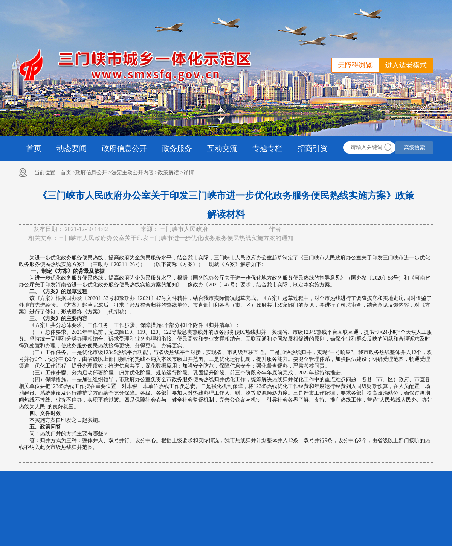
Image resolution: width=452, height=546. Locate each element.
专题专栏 (267, 148)
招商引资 (313, 148)
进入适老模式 (406, 65)
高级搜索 (414, 148)
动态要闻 (71, 148)
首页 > (68, 172)
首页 (33, 148)
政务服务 (177, 148)
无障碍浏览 (355, 65)
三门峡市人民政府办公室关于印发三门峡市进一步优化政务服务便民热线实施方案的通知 (175, 238)
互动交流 (222, 148)
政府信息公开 (124, 148)
